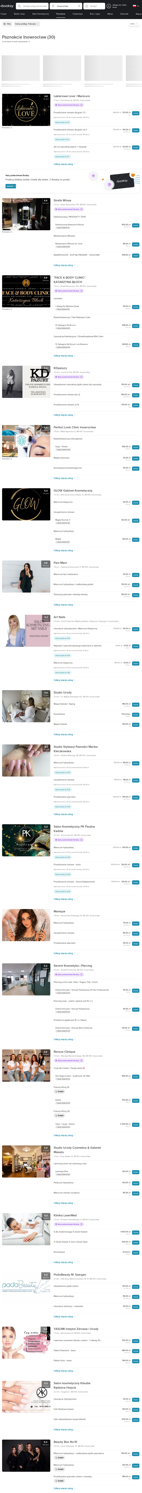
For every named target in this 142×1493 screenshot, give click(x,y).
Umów (135, 113)
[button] (32, 6)
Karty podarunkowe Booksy (69, 105)
